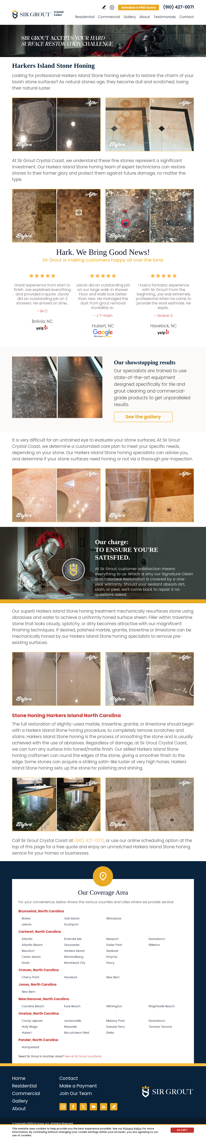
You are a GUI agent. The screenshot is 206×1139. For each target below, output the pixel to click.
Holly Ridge (29, 1027)
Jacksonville (72, 1021)
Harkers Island (74, 951)
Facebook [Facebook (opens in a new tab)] (73, 1106)
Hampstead (30, 1047)
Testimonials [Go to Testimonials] (165, 16)
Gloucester (72, 945)
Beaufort (28, 951)
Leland (26, 924)
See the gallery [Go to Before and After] (143, 417)
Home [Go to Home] (18, 1078)
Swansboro (157, 939)
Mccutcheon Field (76, 1033)
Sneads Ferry (115, 1027)
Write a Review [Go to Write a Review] (104, 7)
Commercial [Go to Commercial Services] (109, 16)
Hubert (27, 1033)
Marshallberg (73, 957)
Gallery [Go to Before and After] (130, 16)
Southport (71, 924)
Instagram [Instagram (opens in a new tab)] (63, 1106)
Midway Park (115, 1021)
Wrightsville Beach (161, 1006)
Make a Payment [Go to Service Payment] (78, 1086)
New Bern (113, 977)
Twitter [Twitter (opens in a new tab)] (83, 1106)
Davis (25, 963)
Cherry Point (30, 977)
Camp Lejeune (32, 1021)
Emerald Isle (72, 939)
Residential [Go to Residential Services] (84, 16)
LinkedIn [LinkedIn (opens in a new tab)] (103, 1106)
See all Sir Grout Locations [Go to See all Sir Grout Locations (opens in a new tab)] (83, 1056)
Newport (112, 939)
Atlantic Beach (32, 945)
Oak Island (71, 918)
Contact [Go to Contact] (186, 16)
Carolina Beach (33, 1006)
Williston (154, 945)
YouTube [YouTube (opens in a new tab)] (93, 1106)
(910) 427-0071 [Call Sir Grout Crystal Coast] (178, 7)
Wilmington (114, 1006)
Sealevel (112, 951)
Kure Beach (72, 1006)
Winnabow (114, 918)
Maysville (70, 1027)
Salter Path (114, 945)
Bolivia (26, 918)
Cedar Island (31, 957)
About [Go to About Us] (144, 16)
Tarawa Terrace (160, 1027)
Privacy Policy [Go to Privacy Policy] (132, 1128)
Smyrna (111, 957)
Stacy (110, 963)
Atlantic (27, 939)
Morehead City (74, 963)
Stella (110, 1033)
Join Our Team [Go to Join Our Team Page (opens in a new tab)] (75, 1093)
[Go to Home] (41, 14)
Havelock (70, 977)
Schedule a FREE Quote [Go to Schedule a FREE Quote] (138, 7)
